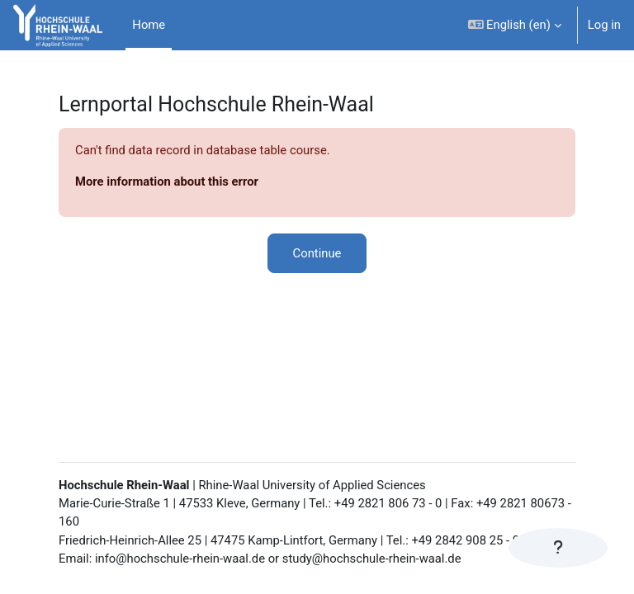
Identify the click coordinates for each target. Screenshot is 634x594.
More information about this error (166, 181)
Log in (604, 24)
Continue (317, 253)
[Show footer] (558, 548)
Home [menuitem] (148, 24)
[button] (514, 25)
